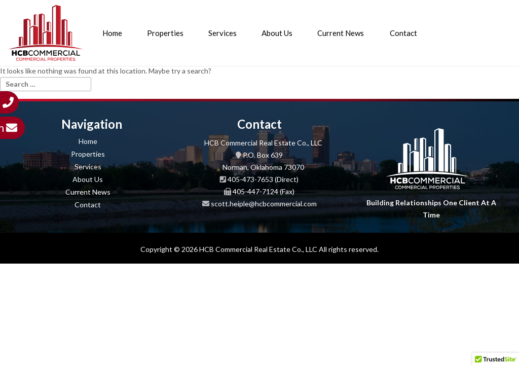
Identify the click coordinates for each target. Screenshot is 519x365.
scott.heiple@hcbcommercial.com (264, 203)
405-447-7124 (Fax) (263, 191)
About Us (277, 33)
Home (112, 33)
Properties (165, 33)
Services (222, 33)
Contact (403, 33)
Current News (340, 33)
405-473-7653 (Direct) (263, 179)
